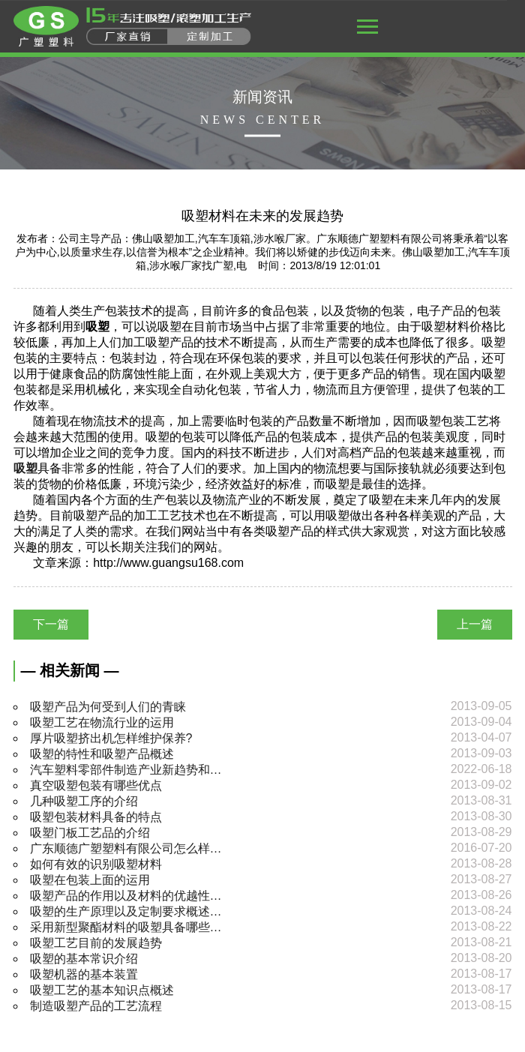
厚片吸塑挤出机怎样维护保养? (111, 738)
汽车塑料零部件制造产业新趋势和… (126, 769)
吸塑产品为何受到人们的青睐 (108, 706)
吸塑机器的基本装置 (84, 974)
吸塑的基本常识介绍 (84, 958)
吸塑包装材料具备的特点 (96, 817)
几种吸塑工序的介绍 (84, 801)
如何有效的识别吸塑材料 (96, 864)
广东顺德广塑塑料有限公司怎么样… (126, 848)
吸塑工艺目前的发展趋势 (96, 943)
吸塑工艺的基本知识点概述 (102, 990)
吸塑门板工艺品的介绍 (90, 832)
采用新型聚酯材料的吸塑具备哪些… (126, 927)
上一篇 (475, 624)
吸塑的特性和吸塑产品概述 (102, 754)
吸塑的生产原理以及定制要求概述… (126, 911)
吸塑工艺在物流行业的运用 (102, 722)
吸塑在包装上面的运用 (90, 880)
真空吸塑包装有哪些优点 (96, 785)
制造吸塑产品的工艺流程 (96, 1006)
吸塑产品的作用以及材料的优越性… (126, 895)
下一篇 (51, 624)
